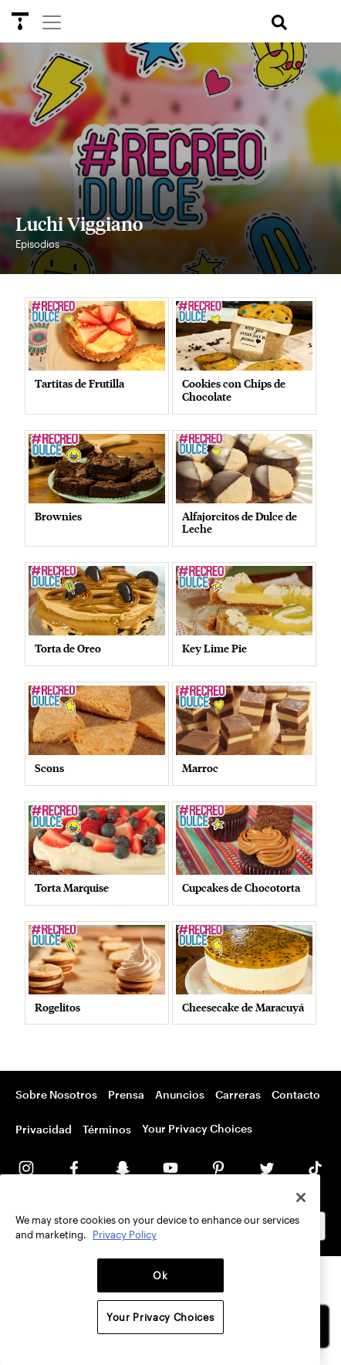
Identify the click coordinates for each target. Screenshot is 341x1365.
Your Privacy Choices (197, 1128)
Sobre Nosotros (56, 1094)
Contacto (296, 1094)
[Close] (301, 1197)
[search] (279, 23)
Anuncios (179, 1094)
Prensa (126, 1094)
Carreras (238, 1094)
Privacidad (43, 1129)
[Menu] (51, 21)
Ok (160, 1275)
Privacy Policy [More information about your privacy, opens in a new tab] (125, 1234)
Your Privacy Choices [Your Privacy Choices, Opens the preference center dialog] (160, 1317)
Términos (107, 1129)
